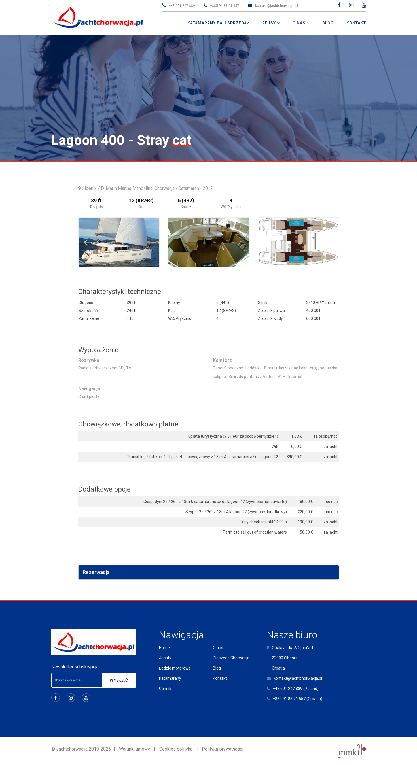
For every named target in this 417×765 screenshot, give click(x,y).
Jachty (165, 658)
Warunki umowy (134, 749)
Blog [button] (328, 23)
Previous (85, 242)
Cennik (165, 688)
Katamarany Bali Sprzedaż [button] (218, 23)
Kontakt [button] (356, 23)
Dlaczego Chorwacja (231, 658)
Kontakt (220, 678)
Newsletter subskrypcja (74, 667)
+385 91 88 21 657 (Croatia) (297, 698)
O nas (218, 647)
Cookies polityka (175, 749)
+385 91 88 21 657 (224, 6)
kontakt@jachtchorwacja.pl (276, 6)
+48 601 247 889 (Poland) (296, 688)
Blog (217, 668)
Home (164, 647)
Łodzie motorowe (175, 668)
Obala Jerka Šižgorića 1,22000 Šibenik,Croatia (293, 657)
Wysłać (119, 680)
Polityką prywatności (222, 749)
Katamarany (170, 678)
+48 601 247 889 (182, 6)
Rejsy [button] (269, 23)
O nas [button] (300, 23)
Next (332, 242)
